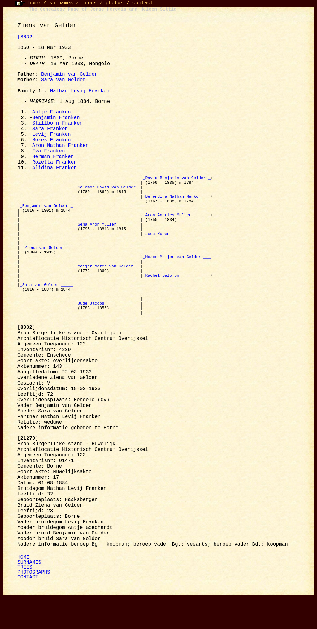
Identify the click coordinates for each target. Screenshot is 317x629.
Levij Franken (51, 136)
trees (89, 3)
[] (26, 360)
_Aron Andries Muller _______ (177, 226)
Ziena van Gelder (45, 265)
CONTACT (27, 609)
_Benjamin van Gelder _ (46, 215)
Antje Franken (51, 112)
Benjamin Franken (56, 118)
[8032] (26, 37)
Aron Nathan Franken (60, 148)
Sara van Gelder (63, 80)
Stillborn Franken (57, 124)
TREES (24, 599)
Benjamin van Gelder (69, 74)
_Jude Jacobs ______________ (108, 332)
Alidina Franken (54, 171)
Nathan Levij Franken (80, 91)
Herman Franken (53, 159)
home (34, 3)
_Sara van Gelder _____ (46, 310)
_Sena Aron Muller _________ (108, 237)
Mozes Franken (51, 142)
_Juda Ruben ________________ (177, 249)
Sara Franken (50, 130)
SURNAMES (29, 594)
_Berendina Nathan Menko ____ (177, 204)
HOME (23, 589)
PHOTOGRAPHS (33, 604)
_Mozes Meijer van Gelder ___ (177, 276)
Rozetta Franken (54, 165)
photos (115, 3)
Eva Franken (48, 153)
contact (142, 3)
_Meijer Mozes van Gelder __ (108, 288)
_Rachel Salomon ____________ (177, 299)
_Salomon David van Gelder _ (108, 193)
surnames (61, 3)
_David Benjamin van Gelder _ (177, 182)
